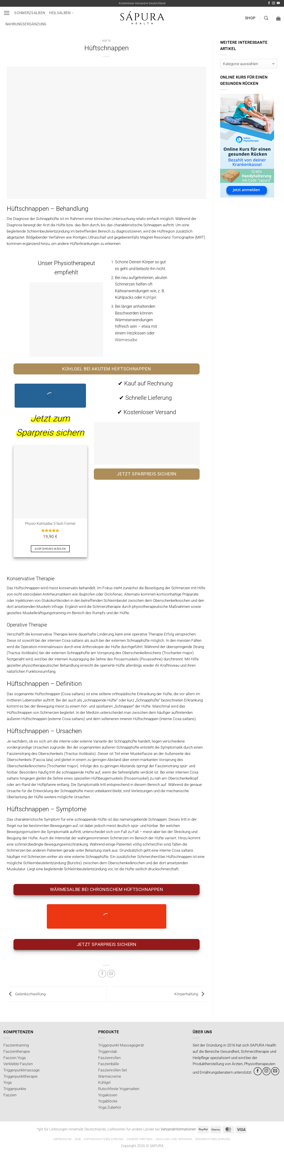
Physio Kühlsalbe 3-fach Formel (50, 524)
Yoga (7, 1082)
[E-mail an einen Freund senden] (111, 974)
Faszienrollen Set (112, 1070)
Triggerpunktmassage (21, 1070)
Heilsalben (61, 13)
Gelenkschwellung (26, 994)
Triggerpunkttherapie (20, 1076)
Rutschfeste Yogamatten (118, 1088)
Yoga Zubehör (109, 1107)
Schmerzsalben (29, 13)
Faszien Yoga (14, 1057)
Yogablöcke (107, 1101)
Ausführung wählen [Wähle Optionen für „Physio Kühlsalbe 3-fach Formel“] (50, 548)
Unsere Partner (139, 1139)
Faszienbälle (108, 1064)
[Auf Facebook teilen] (102, 974)
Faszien (9, 1095)
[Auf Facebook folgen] (269, 3)
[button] (6, 13)
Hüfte (106, 40)
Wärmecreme (109, 1076)
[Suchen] (266, 18)
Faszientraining (16, 1045)
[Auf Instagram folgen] (273, 3)
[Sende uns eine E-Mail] (275, 1071)
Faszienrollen (109, 1057)
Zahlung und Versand (174, 1139)
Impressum (62, 1139)
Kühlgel (104, 1082)
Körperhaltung (190, 994)
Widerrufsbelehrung (212, 1139)
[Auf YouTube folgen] (278, 3)
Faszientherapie (16, 1051)
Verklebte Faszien (18, 1064)
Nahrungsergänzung (25, 24)
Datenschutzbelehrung (104, 1139)
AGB (78, 1139)
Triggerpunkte (14, 1088)
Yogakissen (107, 1095)
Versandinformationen (178, 1129)
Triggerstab (107, 1051)
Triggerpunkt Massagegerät (121, 1045)
